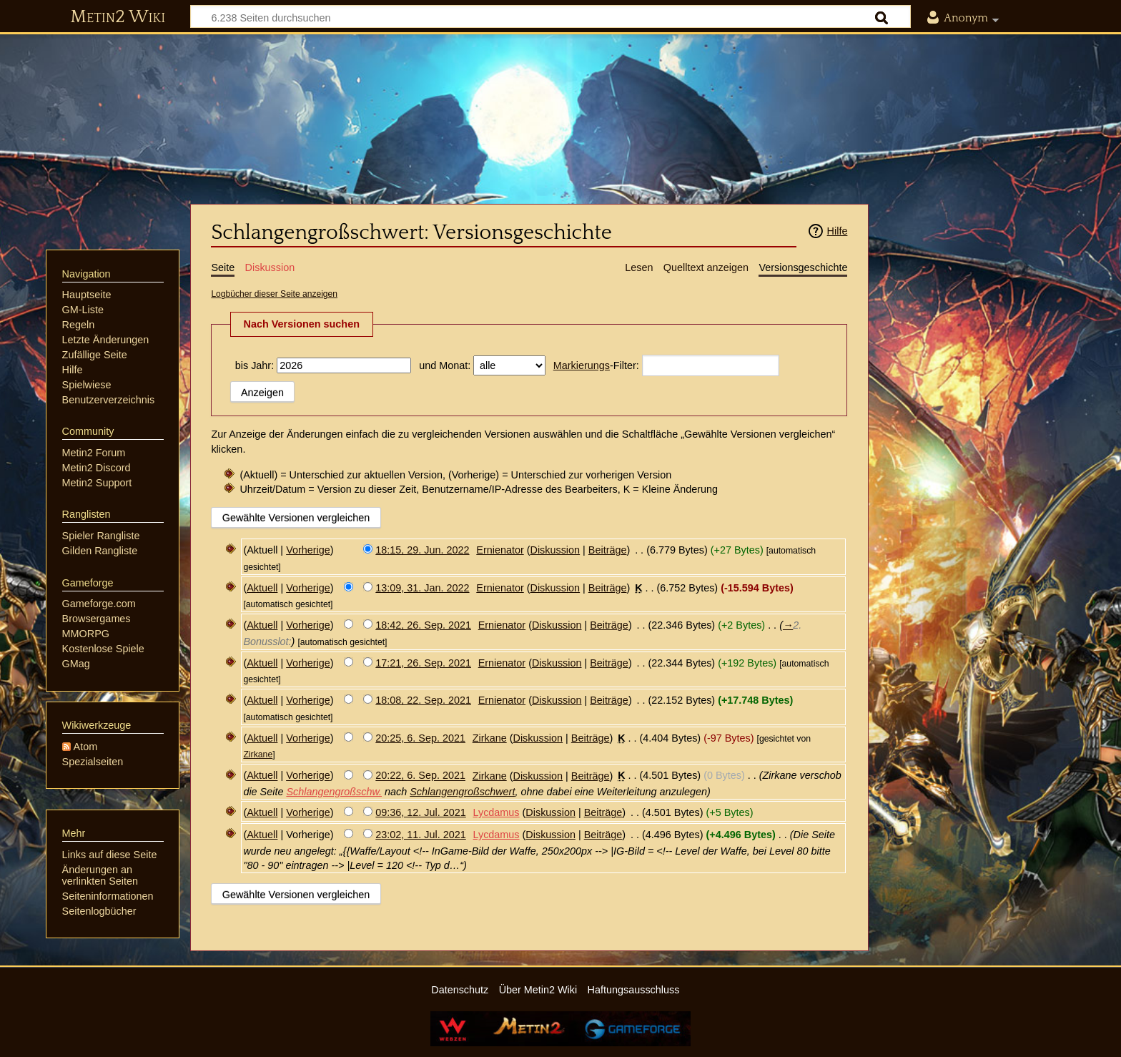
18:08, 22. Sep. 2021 (423, 700)
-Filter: (596, 365)
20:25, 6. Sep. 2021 (420, 738)
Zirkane (257, 754)
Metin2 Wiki (117, 17)
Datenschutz (459, 989)
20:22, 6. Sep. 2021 (420, 776)
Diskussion (555, 550)
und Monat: (444, 365)
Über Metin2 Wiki (538, 989)
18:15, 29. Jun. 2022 (422, 550)
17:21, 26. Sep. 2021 (423, 663)
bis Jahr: (254, 365)
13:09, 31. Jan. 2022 (422, 588)
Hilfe (837, 231)
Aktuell (262, 588)
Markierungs (581, 365)
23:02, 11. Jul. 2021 (420, 834)
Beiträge (607, 550)
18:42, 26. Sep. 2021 (423, 625)
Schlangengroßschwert (462, 791)
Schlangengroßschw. (334, 791)
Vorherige (308, 550)
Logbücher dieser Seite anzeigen (274, 294)
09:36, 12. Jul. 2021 (420, 812)
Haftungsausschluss (634, 989)
